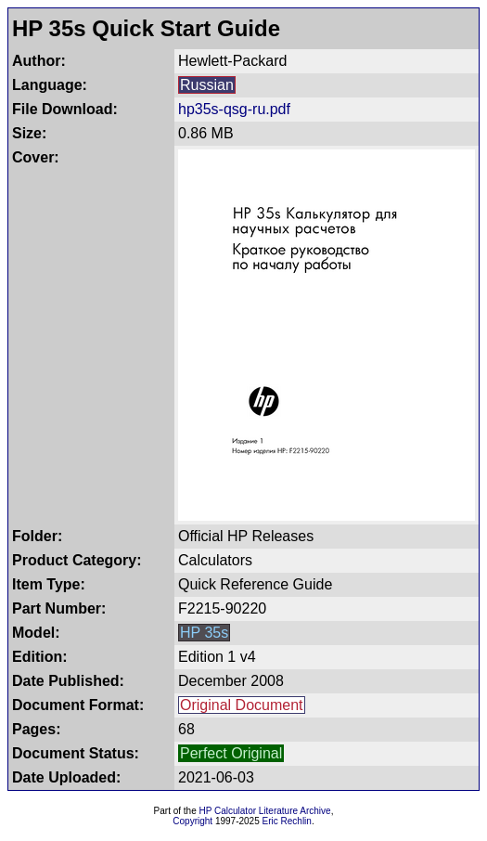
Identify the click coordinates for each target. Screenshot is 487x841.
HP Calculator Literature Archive (265, 811)
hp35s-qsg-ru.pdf (234, 109)
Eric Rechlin (287, 821)
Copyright (192, 821)
